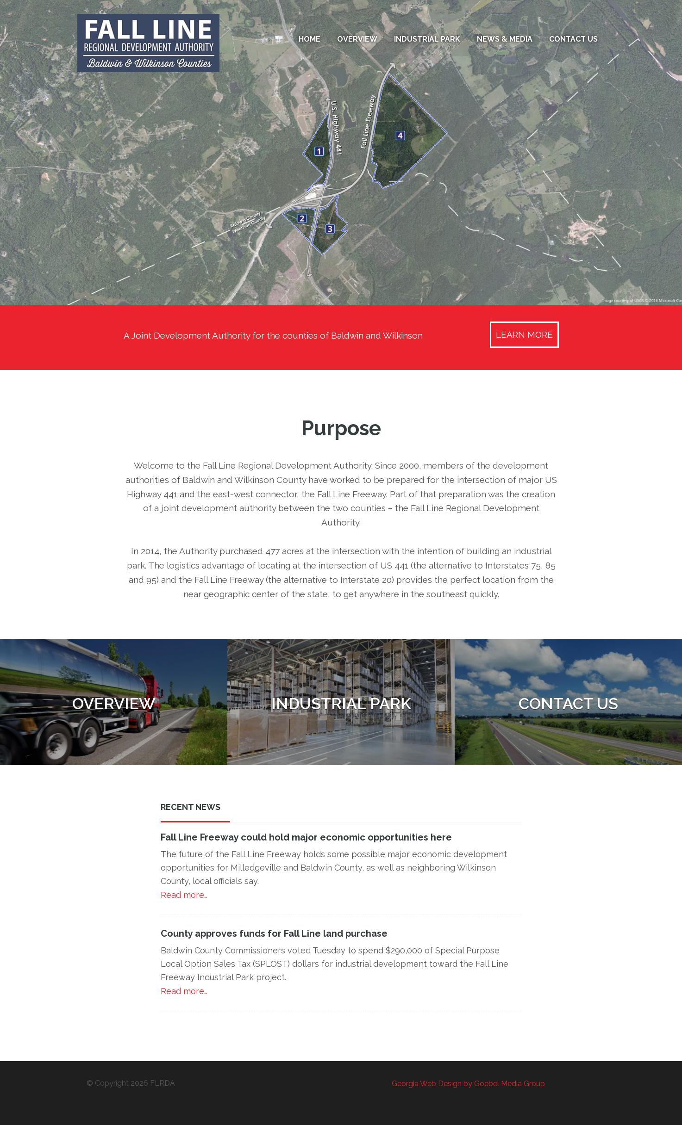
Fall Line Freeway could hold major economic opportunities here (306, 837)
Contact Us (568, 703)
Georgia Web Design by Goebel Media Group (468, 1083)
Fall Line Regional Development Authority (158, 43)
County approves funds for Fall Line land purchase (274, 933)
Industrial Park (341, 703)
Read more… (184, 895)
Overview (114, 703)
